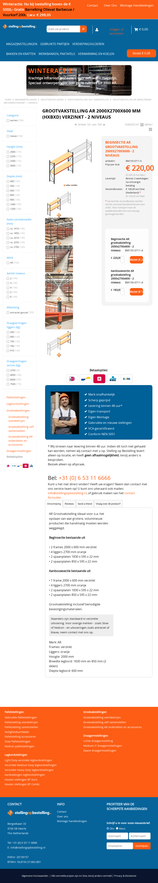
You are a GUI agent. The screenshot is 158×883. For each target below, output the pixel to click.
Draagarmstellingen (19, 451)
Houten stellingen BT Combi (22, 784)
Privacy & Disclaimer (125, 875)
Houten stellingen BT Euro (21, 779)
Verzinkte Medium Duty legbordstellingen (31, 765)
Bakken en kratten (21, 54)
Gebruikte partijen (54, 44)
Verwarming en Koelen (96, 54)
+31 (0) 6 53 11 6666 (85, 477)
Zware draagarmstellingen (99, 750)
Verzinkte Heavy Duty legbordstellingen (29, 770)
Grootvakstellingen (18, 410)
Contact (92, 5)
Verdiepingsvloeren (88, 44)
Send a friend (85, 503)
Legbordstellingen (18, 404)
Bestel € (141, 53)
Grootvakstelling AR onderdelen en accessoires (20, 440)
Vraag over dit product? (108, 503)
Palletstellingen (16, 397)
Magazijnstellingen (21, 44)
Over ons (110, 5)
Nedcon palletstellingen (19, 746)
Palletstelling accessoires (20, 736)
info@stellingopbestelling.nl (67, 493)
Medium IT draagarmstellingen (102, 745)
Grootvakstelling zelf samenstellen (21, 429)
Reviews (69, 503)
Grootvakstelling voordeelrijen (18, 419)
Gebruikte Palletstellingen (21, 717)
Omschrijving (54, 503)
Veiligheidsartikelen (17, 732)
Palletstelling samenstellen (21, 727)
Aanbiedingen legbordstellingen (25, 774)
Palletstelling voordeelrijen (21, 722)
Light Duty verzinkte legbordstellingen (28, 760)
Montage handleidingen (137, 5)
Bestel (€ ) (136, 259)
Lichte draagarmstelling (98, 741)
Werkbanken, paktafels (57, 54)
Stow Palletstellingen (18, 741)
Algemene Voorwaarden (35, 875)
